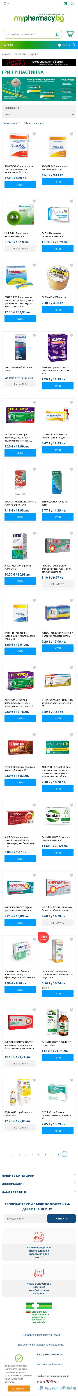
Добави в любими (34, 134)
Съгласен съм (19, 1388)
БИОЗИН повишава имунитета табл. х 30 (53, 235)
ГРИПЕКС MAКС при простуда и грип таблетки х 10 (19, 768)
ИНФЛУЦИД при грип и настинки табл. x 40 (16, 235)
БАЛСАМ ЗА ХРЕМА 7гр (54, 297)
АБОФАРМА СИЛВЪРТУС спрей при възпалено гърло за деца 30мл (57, 974)
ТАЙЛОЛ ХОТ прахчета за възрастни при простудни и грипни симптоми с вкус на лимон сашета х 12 (18, 302)
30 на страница (33, 123)
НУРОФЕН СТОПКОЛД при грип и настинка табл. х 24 (18, 909)
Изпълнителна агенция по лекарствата (41, 1344)
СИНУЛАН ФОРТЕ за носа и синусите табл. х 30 (56, 839)
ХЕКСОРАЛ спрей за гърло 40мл (18, 369)
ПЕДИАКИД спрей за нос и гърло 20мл (18, 1114)
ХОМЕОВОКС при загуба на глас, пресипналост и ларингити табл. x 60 (18, 169)
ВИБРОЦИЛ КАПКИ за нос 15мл (55, 503)
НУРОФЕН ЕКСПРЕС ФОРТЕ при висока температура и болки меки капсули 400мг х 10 (19, 1047)
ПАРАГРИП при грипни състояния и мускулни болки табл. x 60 (19, 635)
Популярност (11, 123)
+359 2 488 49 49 (66, 3)
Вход (74, 45)
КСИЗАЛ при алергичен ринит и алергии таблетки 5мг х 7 (57, 634)
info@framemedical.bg (72, 3)
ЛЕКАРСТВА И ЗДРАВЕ (26, 54)
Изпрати (62, 1218)
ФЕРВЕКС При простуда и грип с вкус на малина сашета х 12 (57, 370)
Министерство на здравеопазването (41, 1354)
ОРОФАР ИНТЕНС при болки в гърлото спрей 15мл (20, 503)
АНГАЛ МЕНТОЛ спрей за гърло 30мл (17, 567)
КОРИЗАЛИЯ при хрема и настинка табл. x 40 (55, 168)
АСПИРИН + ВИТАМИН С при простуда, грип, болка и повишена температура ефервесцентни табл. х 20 (56, 771)
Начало (6, 54)
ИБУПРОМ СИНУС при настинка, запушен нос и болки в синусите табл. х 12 (19, 702)
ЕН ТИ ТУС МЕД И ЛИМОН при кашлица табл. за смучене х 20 (57, 702)
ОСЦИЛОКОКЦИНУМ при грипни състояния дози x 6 (56, 436)
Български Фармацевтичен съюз (41, 1334)
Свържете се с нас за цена (18, 377)
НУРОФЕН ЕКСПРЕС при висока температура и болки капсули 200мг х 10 (57, 568)
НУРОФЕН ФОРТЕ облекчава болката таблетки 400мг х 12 (57, 909)
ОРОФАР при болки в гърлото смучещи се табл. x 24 (56, 1115)
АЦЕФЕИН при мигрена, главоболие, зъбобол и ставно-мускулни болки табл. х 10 (20, 842)
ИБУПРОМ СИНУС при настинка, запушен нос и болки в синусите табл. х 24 (19, 437)
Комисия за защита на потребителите (41, 1364)
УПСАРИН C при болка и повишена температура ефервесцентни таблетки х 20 (20, 974)
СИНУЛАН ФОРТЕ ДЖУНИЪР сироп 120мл (56, 1044)
